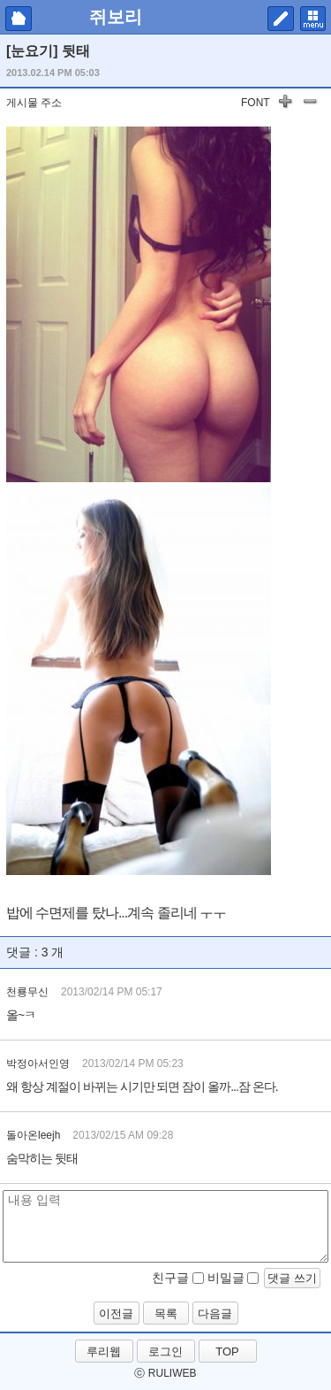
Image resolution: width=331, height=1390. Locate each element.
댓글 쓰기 (292, 1278)
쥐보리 (115, 17)
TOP (227, 1351)
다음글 (215, 1313)
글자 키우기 (285, 104)
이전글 (116, 1313)
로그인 (165, 1351)
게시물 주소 (34, 102)
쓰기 (280, 18)
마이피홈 (18, 18)
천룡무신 (27, 992)
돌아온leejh (33, 1135)
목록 (165, 1313)
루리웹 (104, 1351)
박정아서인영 (38, 1063)
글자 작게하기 (310, 104)
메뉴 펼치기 (313, 18)
